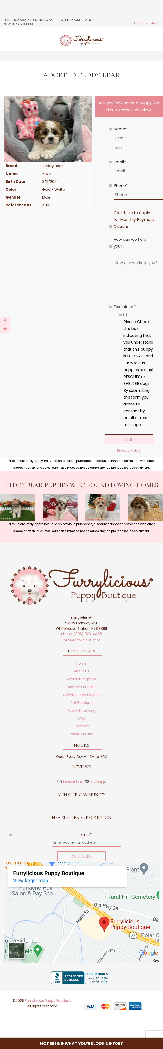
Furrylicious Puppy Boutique (48, 1001)
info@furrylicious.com (81, 640)
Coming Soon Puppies (81, 695)
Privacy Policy (129, 450)
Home (81, 663)
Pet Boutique (82, 702)
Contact (81, 726)
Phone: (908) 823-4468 (81, 634)
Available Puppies (81, 679)
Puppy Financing (81, 710)
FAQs (81, 718)
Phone (121, 185)
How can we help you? (130, 243)
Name (120, 129)
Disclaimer (125, 307)
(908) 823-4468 (146, 23)
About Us (81, 671)
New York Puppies (81, 687)
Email (120, 162)
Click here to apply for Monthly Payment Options (134, 219)
